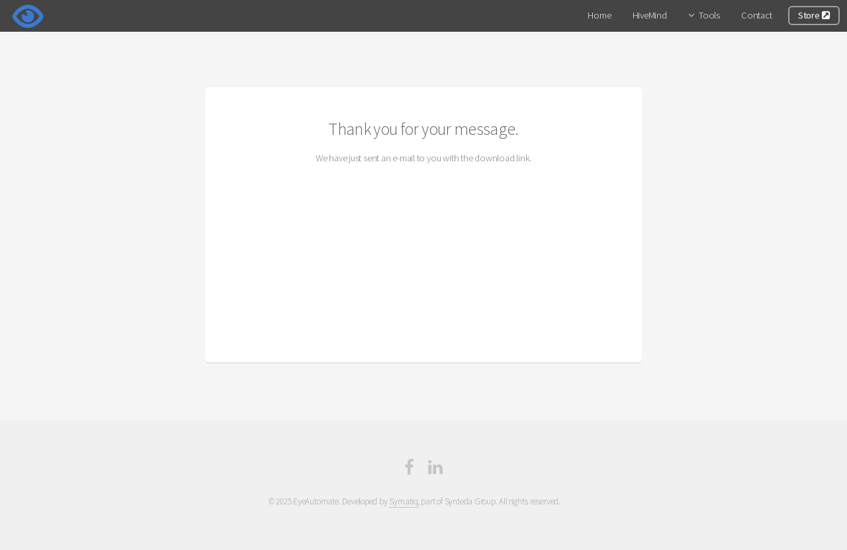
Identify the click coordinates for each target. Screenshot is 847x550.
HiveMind (650, 15)
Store (814, 15)
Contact (756, 15)
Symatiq (403, 501)
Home (599, 15)
